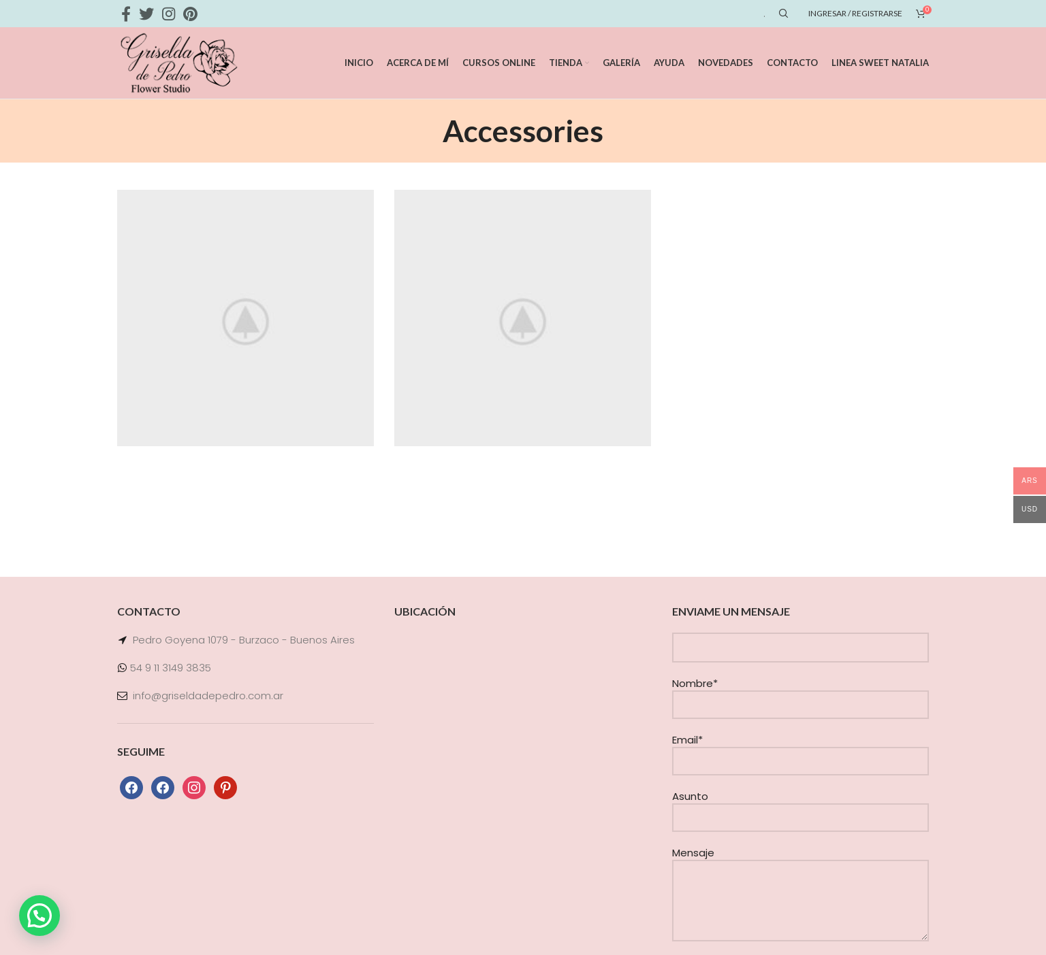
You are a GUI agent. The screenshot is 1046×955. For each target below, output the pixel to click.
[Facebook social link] (126, 13)
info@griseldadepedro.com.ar (208, 695)
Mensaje (800, 876)
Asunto (800, 806)
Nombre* (800, 693)
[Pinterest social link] (190, 13)
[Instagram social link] (168, 13)
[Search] (781, 13)
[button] (39, 915)
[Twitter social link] (146, 13)
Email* (800, 750)
